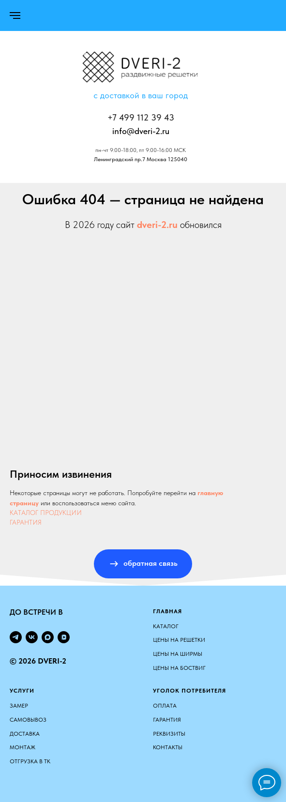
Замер (19, 705)
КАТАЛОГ (166, 626)
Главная (167, 611)
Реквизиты (169, 733)
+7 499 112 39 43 (140, 117)
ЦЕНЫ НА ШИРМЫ (177, 654)
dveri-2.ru (157, 224)
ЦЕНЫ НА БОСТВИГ (179, 668)
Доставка (25, 733)
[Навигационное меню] (15, 15)
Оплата (165, 705)
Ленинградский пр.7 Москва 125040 (140, 159)
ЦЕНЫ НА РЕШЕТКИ (179, 639)
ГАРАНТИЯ (26, 522)
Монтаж (22, 747)
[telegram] (16, 637)
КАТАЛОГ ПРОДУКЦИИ (46, 512)
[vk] (32, 637)
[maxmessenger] (48, 637)
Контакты (167, 747)
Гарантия (167, 719)
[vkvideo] (64, 637)
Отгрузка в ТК (30, 761)
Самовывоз (28, 719)
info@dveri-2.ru (140, 131)
